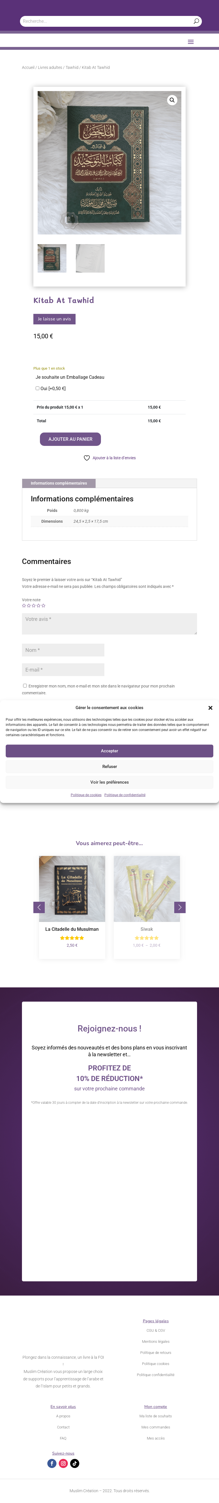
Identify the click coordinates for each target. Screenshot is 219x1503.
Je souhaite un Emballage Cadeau (70, 377)
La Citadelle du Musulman (72, 929)
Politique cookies (155, 1364)
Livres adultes (50, 67)
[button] (210, 708)
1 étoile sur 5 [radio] (24, 606)
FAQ (63, 1438)
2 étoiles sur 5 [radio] (29, 606)
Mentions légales (156, 1341)
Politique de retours (155, 1352)
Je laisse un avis (54, 319)
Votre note (31, 600)
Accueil (28, 67)
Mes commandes (155, 1427)
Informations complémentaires (59, 483)
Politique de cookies (86, 795)
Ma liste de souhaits (155, 1416)
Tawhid (72, 67)
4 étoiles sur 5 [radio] (38, 606)
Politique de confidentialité (124, 795)
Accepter (109, 750)
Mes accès (156, 1438)
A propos (63, 1416)
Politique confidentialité (156, 1375)
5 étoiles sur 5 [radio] (43, 606)
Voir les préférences (109, 782)
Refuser (109, 766)
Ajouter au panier (70, 439)
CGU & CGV (156, 1330)
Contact (63, 1427)
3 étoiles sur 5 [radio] (34, 606)
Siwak (147, 929)
